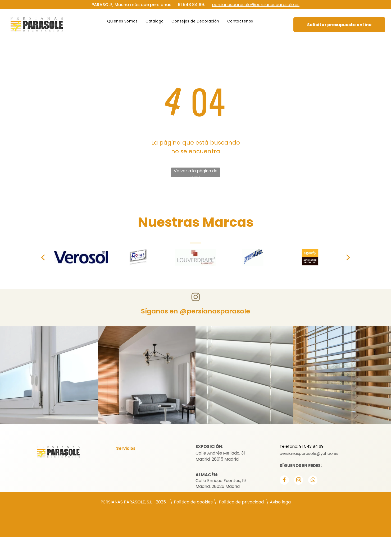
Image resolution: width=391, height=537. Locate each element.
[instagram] (298, 480)
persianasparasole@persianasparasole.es (255, 5)
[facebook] (284, 480)
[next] (348, 257)
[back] (43, 257)
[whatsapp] (312, 480)
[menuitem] (122, 21)
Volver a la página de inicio (195, 172)
